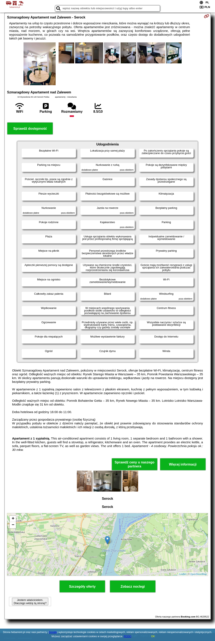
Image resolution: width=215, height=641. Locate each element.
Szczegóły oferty (82, 586)
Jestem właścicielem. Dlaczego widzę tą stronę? (30, 601)
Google (53, 632)
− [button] (13, 525)
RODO (127, 636)
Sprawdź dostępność (30, 128)
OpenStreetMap (198, 574)
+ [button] (13, 519)
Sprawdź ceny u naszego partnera (134, 464)
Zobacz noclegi (133, 586)
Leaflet (182, 574)
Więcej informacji (183, 464)
